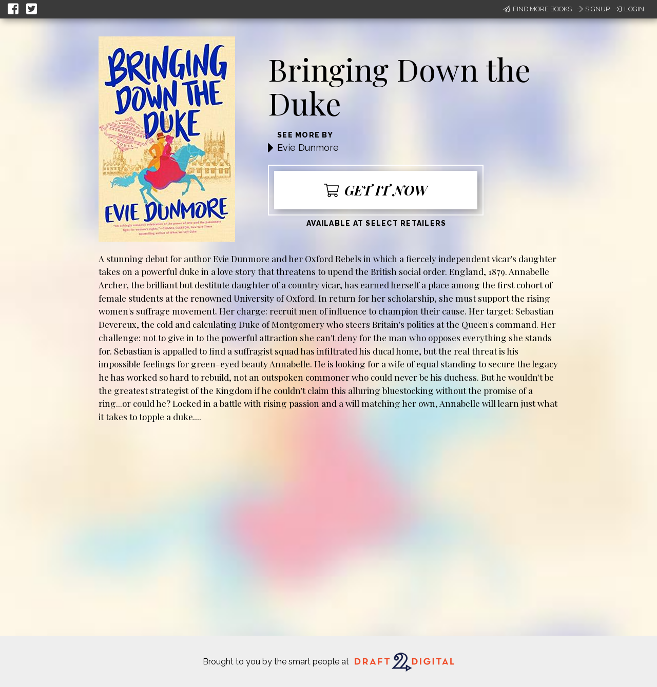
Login (629, 9)
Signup (593, 9)
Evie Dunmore (308, 147)
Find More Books (538, 9)
